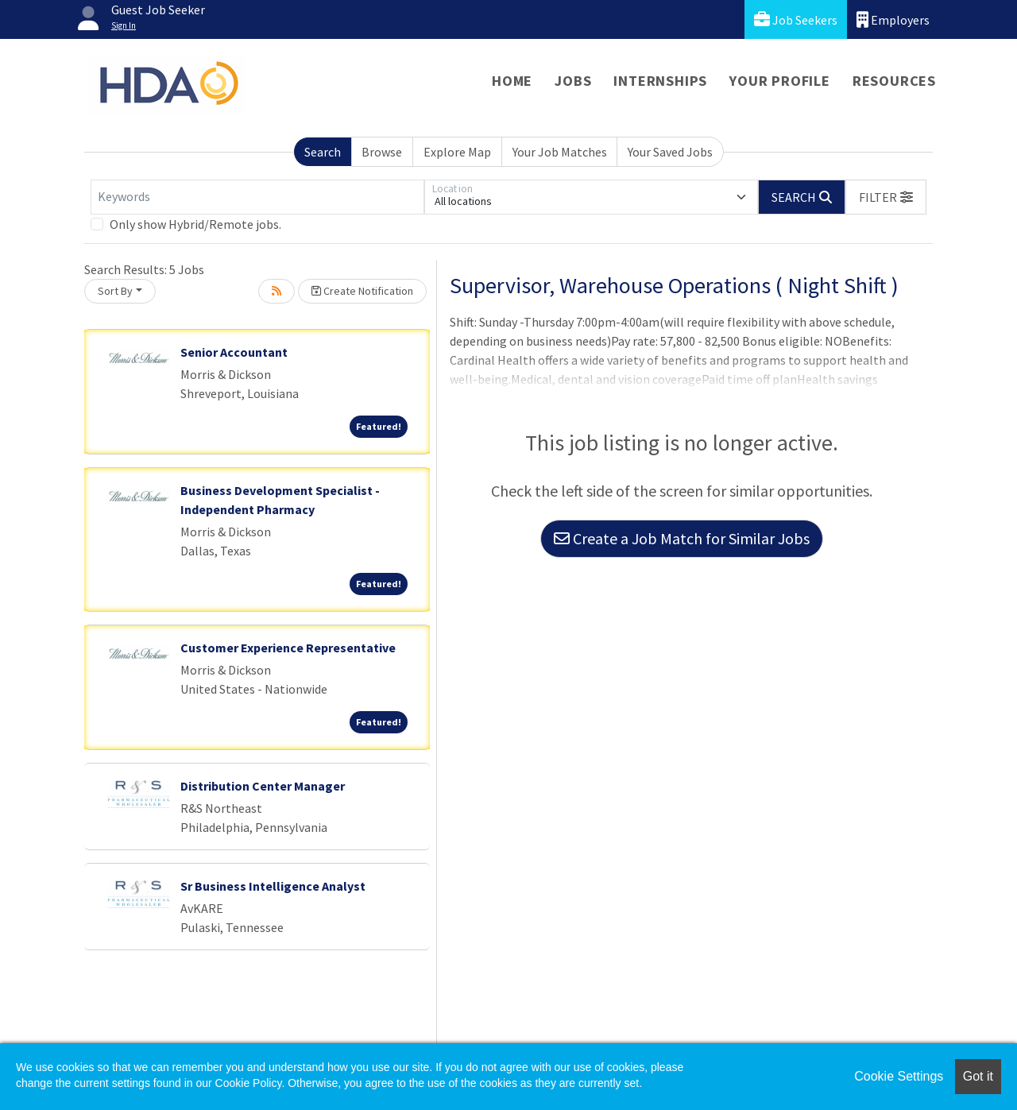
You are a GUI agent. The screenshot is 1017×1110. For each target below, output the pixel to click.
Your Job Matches (559, 152)
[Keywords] (257, 197)
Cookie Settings (898, 1076)
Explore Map (457, 152)
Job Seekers (795, 19)
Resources (894, 81)
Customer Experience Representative (288, 648)
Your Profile (779, 81)
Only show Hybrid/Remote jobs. (195, 224)
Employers (893, 19)
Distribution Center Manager (262, 786)
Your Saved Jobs (670, 152)
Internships (660, 81)
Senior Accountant (234, 352)
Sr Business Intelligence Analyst (272, 886)
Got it (978, 1076)
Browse (382, 152)
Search (322, 152)
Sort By (115, 291)
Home (512, 81)
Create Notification (362, 291)
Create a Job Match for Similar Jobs (682, 538)
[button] (885, 197)
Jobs (573, 81)
